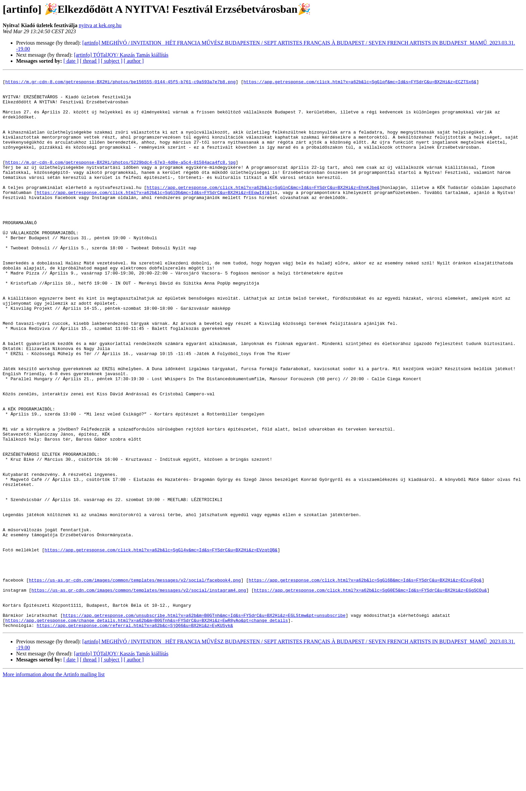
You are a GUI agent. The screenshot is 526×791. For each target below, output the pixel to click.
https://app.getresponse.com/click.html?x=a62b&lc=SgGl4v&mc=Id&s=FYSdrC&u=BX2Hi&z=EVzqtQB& (161, 645)
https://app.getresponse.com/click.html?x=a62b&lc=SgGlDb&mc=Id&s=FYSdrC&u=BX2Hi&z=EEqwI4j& (153, 216)
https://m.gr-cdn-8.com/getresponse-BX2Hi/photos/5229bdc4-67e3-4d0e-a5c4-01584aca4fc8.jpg (120, 180)
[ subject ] (111, 61)
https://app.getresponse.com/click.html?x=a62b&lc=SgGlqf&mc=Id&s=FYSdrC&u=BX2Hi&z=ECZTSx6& (360, 84)
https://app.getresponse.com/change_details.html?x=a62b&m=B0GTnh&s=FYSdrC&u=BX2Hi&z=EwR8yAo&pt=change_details (146, 730)
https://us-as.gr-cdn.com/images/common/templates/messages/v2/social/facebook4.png (135, 682)
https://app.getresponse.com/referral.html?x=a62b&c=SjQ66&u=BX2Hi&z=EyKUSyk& (135, 736)
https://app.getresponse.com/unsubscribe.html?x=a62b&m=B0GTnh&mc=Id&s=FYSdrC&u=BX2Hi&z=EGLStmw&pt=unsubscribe (204, 724)
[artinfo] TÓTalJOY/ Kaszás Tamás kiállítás (121, 55)
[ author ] (134, 61)
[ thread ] (90, 61)
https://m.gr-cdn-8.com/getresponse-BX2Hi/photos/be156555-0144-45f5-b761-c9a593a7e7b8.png (120, 84)
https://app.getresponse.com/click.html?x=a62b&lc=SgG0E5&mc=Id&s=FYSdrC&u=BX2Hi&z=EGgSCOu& (370, 694)
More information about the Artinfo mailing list (54, 785)
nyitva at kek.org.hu (100, 25)
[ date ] (70, 61)
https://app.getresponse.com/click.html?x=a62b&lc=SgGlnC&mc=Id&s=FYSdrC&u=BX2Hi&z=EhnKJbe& (263, 210)
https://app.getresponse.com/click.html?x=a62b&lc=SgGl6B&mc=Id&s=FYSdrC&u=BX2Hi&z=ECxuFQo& (365, 682)
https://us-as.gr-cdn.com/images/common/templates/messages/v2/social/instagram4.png (139, 694)
